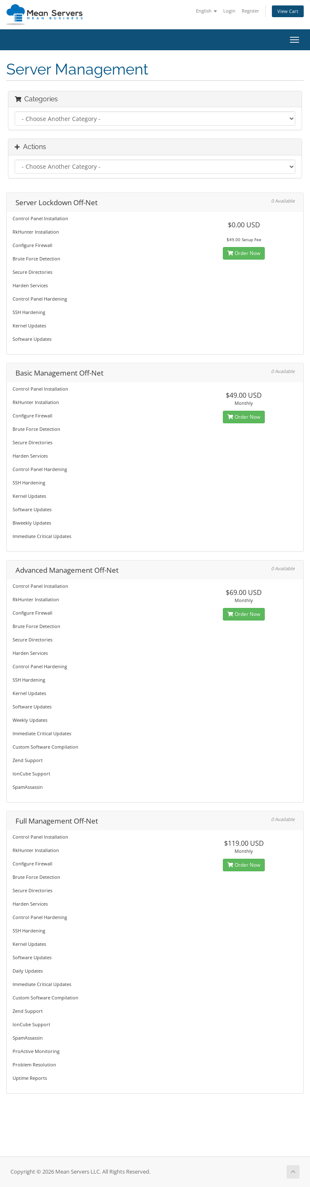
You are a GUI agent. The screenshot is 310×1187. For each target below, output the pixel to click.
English (206, 11)
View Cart (287, 11)
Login (229, 11)
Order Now (243, 253)
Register (250, 11)
